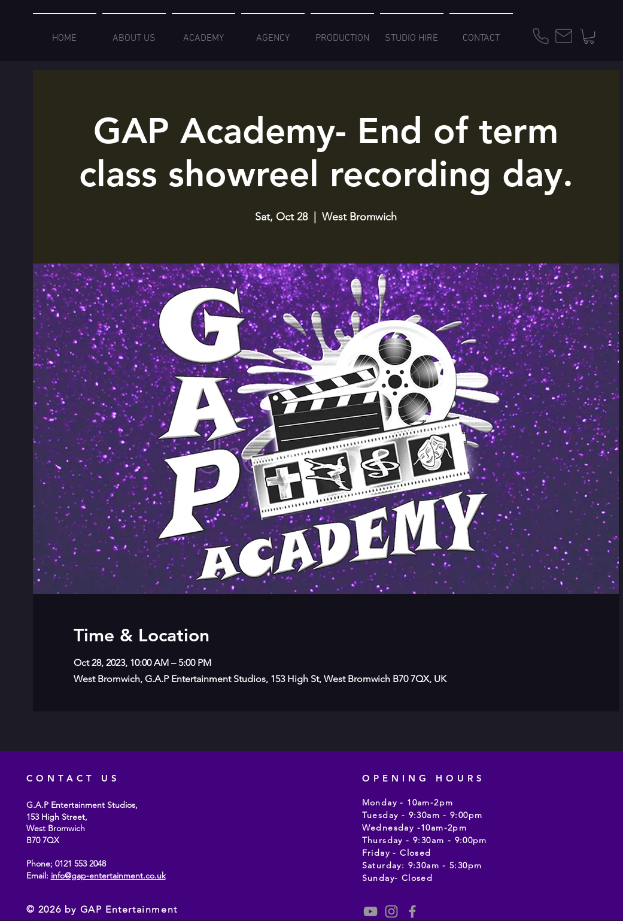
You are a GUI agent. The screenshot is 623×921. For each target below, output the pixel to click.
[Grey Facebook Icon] (412, 911)
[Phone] (541, 36)
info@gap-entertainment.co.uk (108, 875)
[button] (589, 36)
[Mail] (563, 36)
